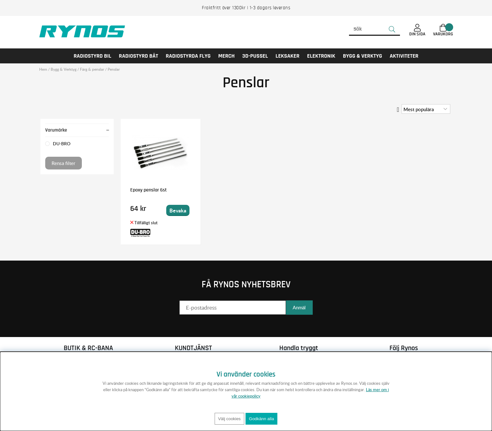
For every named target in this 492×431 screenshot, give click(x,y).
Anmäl (299, 307)
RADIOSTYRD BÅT (138, 56)
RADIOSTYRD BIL (92, 56)
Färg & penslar (92, 69)
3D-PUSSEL (255, 56)
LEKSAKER (287, 56)
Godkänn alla (261, 418)
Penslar (114, 69)
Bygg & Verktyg (362, 56)
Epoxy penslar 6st (148, 189)
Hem (43, 69)
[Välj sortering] (426, 109)
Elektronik (321, 56)
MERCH (226, 56)
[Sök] (374, 29)
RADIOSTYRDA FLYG (188, 56)
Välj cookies (229, 418)
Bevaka (177, 210)
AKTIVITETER (404, 56)
